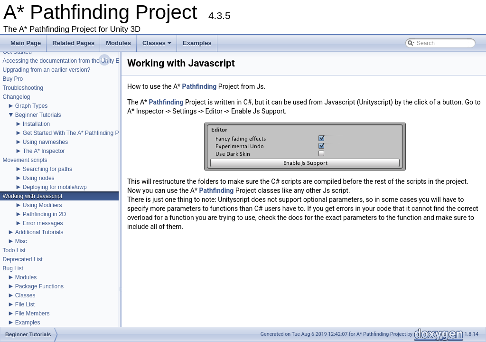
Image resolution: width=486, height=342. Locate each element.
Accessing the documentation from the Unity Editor (66, 60)
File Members (32, 313)
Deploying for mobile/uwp (55, 187)
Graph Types (31, 106)
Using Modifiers (42, 205)
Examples (197, 43)
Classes (157, 45)
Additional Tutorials (39, 232)
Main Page (25, 43)
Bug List (12, 268)
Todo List (13, 250)
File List (25, 304)
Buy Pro (12, 79)
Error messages (43, 223)
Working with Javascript (32, 196)
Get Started (16, 51)
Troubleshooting (22, 88)
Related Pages (73, 43)
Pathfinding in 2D (44, 214)
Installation (36, 124)
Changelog (16, 97)
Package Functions (39, 286)
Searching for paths (47, 169)
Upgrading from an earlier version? (46, 69)
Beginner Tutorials (38, 115)
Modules (118, 43)
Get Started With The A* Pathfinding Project (78, 133)
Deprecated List (22, 259)
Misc (21, 241)
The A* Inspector (44, 151)
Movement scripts (24, 160)
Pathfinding (199, 86)
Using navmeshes (45, 142)
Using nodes (39, 178)
